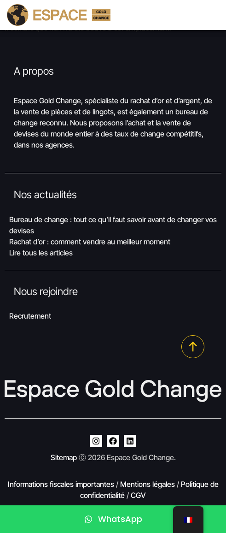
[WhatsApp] (113, 519)
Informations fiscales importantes (61, 484)
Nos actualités (45, 194)
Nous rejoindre (46, 291)
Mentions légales (147, 484)
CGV (138, 495)
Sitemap (64, 457)
